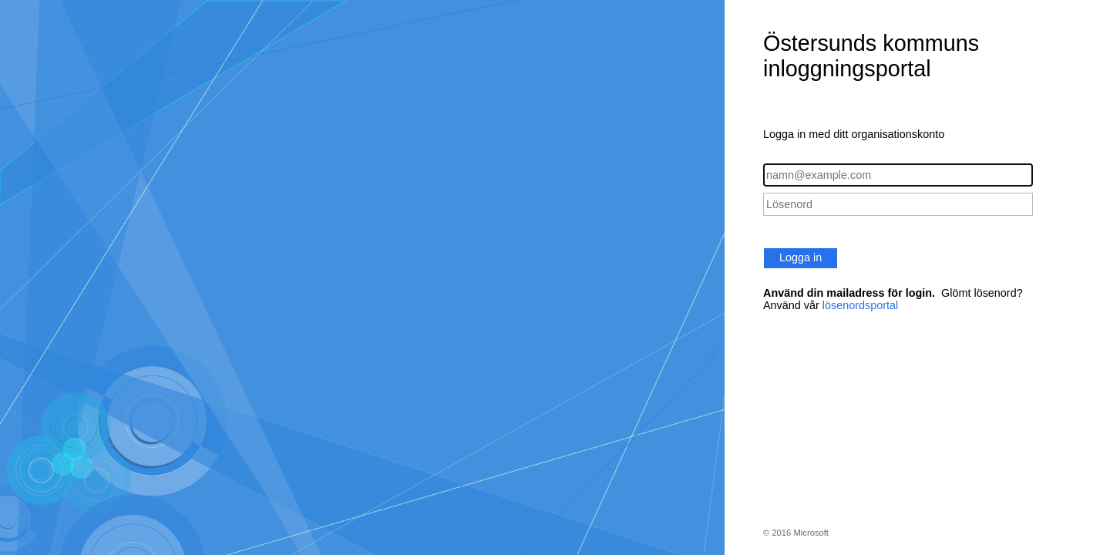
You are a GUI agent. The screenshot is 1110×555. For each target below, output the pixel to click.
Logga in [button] (800, 257)
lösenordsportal (860, 305)
